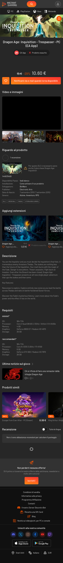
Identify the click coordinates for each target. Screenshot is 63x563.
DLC (4, 201)
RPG (37, 195)
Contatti (31, 503)
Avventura (30, 195)
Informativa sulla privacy (32, 496)
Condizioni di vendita (31, 492)
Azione (22, 195)
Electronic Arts (26, 189)
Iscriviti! (31, 480)
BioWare (23, 186)
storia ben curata (31, 201)
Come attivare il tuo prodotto (32, 183)
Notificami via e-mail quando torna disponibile (36, 80)
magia (20, 201)
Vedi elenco (24, 181)
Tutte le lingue (51, 429)
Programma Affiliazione (31, 500)
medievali (11, 201)
